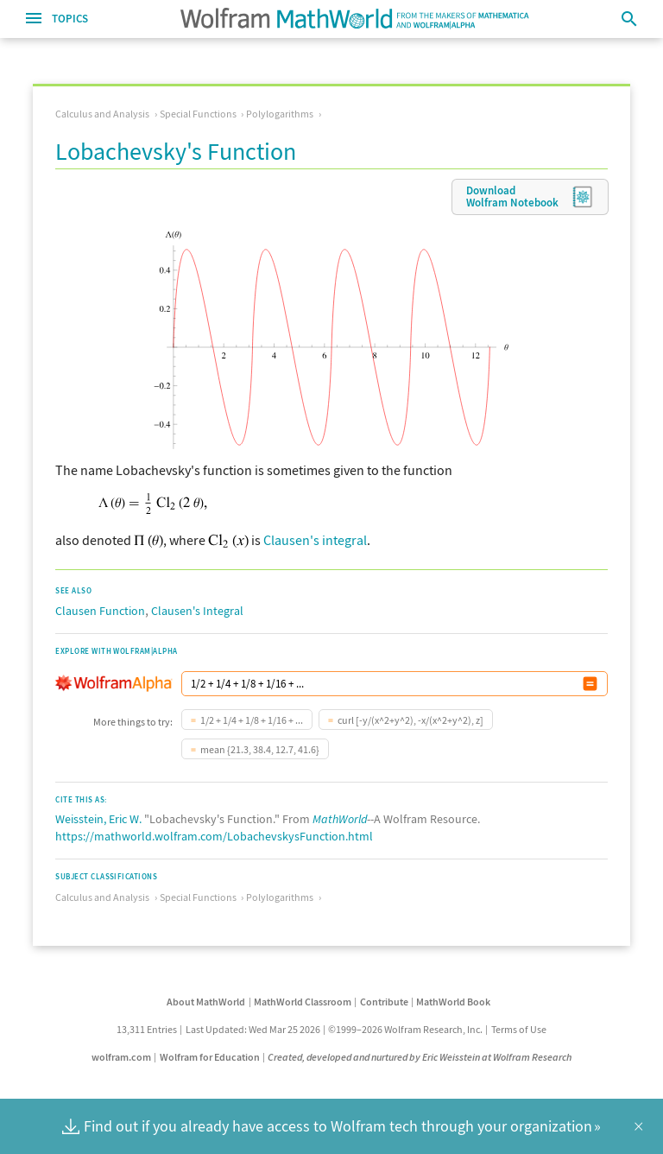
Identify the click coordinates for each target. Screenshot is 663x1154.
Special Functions (198, 113)
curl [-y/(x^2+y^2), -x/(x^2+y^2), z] (410, 719)
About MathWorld (206, 1001)
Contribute (384, 1001)
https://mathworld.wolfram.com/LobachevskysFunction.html (214, 836)
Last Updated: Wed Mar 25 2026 (253, 1029)
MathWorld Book (453, 1001)
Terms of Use (518, 1029)
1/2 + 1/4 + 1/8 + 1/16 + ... (251, 719)
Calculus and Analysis (102, 113)
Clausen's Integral (197, 610)
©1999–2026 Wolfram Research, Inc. (405, 1029)
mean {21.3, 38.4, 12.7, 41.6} (259, 749)
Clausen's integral (315, 539)
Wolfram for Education (210, 1056)
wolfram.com (121, 1056)
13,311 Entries (147, 1029)
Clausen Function (100, 610)
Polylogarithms (279, 113)
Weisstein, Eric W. (98, 819)
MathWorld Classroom (302, 1001)
